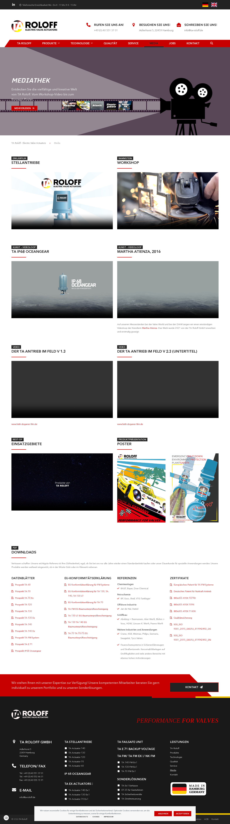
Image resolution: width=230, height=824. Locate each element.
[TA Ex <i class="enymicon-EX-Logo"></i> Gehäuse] (141, 786)
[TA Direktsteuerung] (141, 799)
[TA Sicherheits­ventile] (141, 795)
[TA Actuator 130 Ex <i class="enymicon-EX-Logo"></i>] (88, 795)
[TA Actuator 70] (88, 762)
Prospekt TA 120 (23, 604)
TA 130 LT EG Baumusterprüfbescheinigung (89, 615)
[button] (212, 43)
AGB (206, 819)
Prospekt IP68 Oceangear (28, 650)
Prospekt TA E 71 (23, 644)
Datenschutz (82, 817)
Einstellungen (6, 817)
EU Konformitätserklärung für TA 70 (85, 602)
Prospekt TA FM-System (27, 637)
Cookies (95, 817)
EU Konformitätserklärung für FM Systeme (88, 584)
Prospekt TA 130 (23, 611)
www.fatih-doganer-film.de (24, 424)
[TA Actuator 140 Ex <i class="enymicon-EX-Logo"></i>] (88, 790)
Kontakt (215, 819)
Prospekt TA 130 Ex (25, 617)
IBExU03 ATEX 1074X (185, 598)
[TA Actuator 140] (88, 749)
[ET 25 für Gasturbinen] (141, 790)
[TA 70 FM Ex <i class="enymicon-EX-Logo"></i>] (141, 771)
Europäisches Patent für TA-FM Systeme (194, 584)
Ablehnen (163, 814)
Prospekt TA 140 (23, 624)
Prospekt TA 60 (23, 584)
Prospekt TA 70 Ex (24, 598)
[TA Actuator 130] (88, 753)
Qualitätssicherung (183, 617)
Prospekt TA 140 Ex (25, 631)
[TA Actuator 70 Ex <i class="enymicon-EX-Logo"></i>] (88, 799)
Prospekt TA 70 (23, 591)
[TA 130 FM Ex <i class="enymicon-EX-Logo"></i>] (141, 767)
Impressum (108, 817)
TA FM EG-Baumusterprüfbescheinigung (88, 609)
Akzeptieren (182, 814)
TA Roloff (23, 819)
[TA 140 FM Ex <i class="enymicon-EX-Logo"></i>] (141, 763)
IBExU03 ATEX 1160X (185, 611)
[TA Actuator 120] (88, 757)
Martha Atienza (149, 328)
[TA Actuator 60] (88, 766)
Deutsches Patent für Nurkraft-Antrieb (192, 591)
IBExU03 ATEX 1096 (184, 604)
